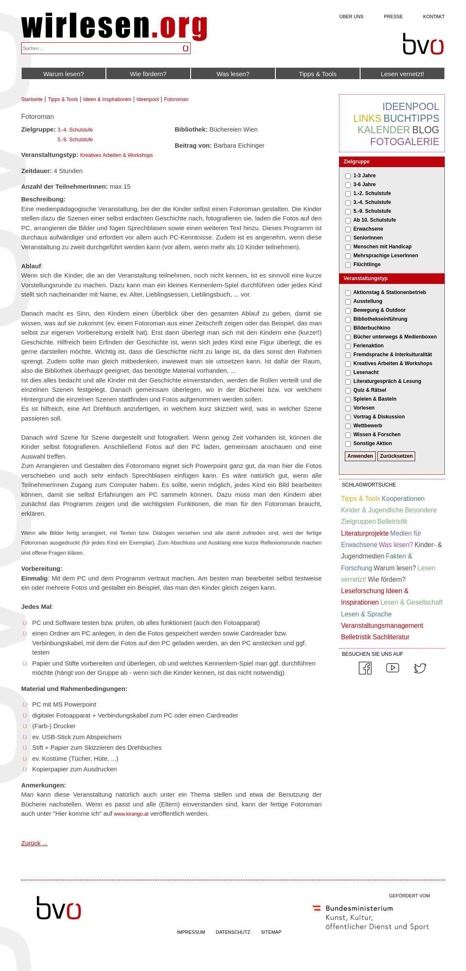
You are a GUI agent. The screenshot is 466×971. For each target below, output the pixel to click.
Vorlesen (363, 408)
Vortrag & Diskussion (379, 417)
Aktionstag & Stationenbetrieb (389, 292)
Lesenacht (365, 372)
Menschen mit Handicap (382, 247)
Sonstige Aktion (372, 443)
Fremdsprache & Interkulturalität (392, 355)
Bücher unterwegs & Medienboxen (395, 337)
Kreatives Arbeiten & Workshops (116, 155)
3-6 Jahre (364, 184)
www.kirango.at (131, 814)
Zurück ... (34, 843)
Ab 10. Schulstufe (374, 220)
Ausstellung (368, 301)
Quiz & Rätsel (369, 390)
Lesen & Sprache (366, 614)
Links (367, 118)
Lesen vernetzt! (402, 73)
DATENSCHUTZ (233, 932)
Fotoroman (176, 99)
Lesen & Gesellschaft (411, 602)
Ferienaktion (368, 346)
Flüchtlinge (366, 264)
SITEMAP (271, 932)
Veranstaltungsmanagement (382, 625)
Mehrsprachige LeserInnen (385, 256)
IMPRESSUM (191, 932)
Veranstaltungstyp (366, 278)
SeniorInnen (368, 238)
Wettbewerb (367, 426)
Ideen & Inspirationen (107, 99)
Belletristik (392, 521)
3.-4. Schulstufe (75, 130)
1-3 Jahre (364, 176)
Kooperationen (403, 498)
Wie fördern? (148, 73)
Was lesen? (233, 73)
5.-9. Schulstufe (75, 140)
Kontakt (434, 16)
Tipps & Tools (317, 73)
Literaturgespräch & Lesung (387, 381)
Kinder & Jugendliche (372, 510)
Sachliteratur (391, 637)
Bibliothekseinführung (380, 319)
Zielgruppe (356, 162)
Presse (393, 16)
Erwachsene (368, 229)
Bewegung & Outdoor (379, 310)
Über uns (351, 16)
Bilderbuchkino (371, 328)
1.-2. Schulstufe (372, 193)
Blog (425, 129)
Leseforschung (362, 590)
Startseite (32, 99)
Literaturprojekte (365, 533)
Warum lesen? (63, 73)
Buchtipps (411, 118)
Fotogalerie (404, 141)
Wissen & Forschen (376, 434)
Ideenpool (147, 99)
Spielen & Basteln (374, 399)
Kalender (384, 129)
